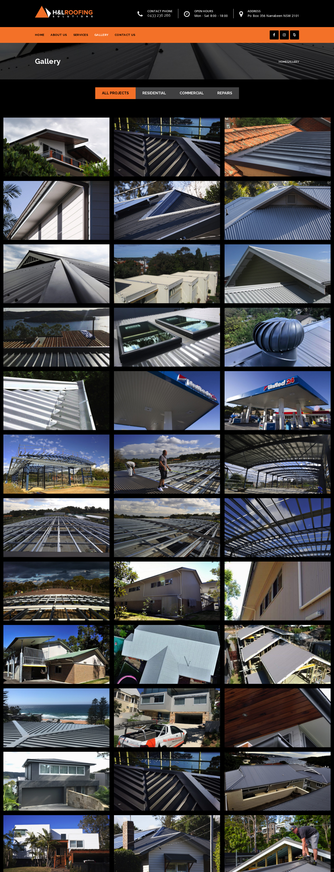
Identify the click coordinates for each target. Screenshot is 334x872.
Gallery (101, 35)
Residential (154, 93)
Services (80, 35)
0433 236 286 (159, 15)
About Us (59, 35)
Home (39, 35)
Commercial (192, 93)
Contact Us (125, 35)
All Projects (115, 93)
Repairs (224, 93)
